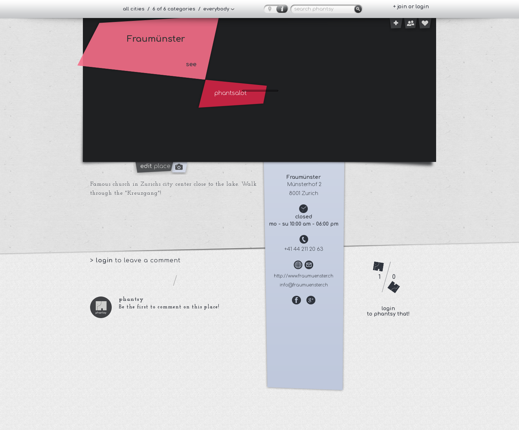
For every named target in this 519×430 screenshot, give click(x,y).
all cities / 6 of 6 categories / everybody (176, 9)
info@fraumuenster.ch (304, 285)
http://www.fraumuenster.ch (303, 276)
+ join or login (411, 6)
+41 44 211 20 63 (303, 249)
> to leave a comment (135, 260)
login (105, 260)
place (155, 166)
